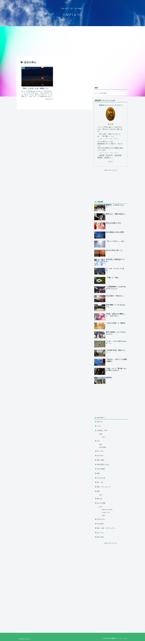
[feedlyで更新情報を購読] (109, 161)
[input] (110, 93)
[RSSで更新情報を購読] (112, 161)
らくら (110, 124)
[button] (125, 93)
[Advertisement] (72, 41)
